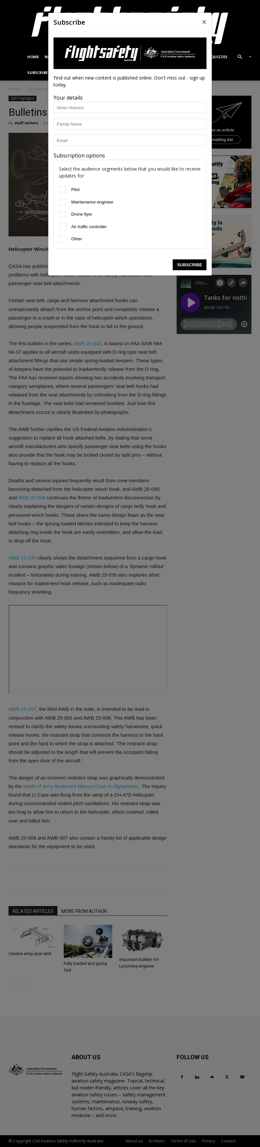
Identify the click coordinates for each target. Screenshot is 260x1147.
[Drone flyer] (62, 214)
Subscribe (189, 264)
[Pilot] (62, 189)
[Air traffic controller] (62, 226)
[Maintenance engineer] (62, 201)
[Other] (62, 239)
